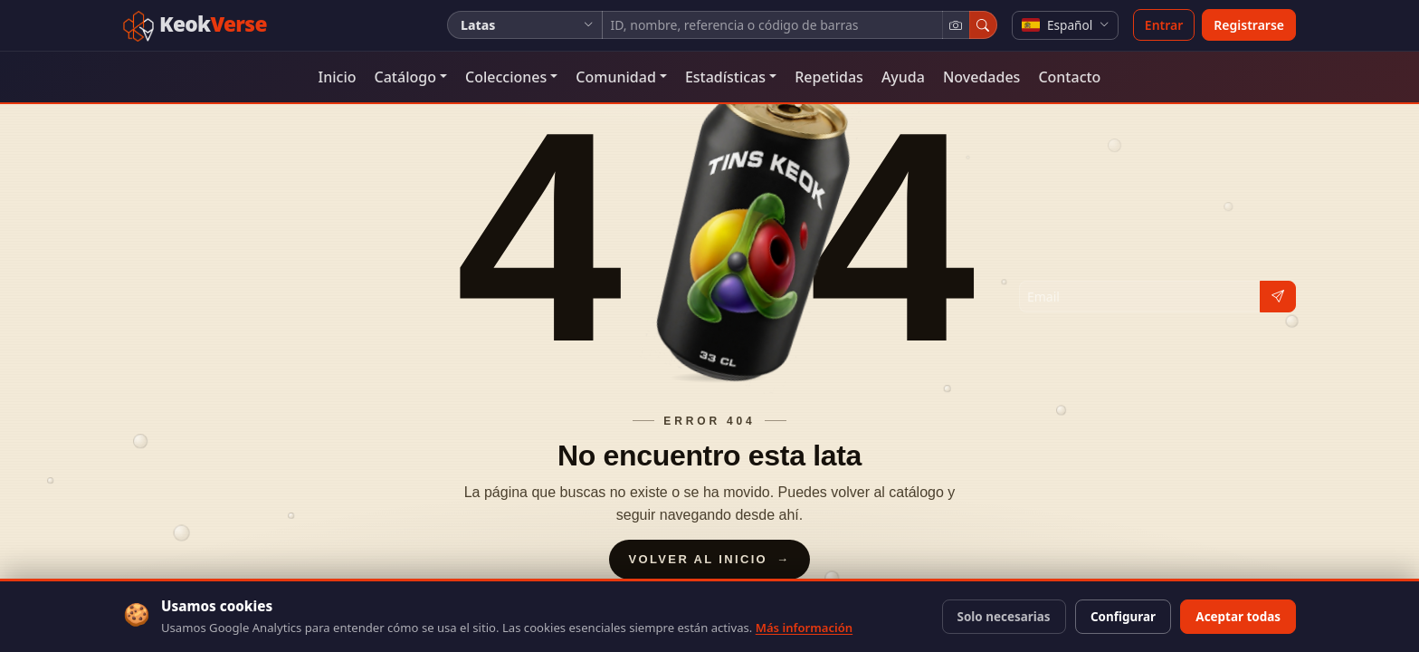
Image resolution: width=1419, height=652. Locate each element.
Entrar (1164, 25)
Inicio (338, 77)
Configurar (1123, 617)
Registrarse (1249, 25)
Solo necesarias (1004, 617)
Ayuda (903, 77)
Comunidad (615, 77)
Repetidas (829, 77)
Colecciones (506, 77)
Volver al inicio (710, 560)
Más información (804, 627)
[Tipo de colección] (525, 25)
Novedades (981, 77)
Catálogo (405, 77)
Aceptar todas (1238, 617)
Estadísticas (725, 77)
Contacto (1069, 77)
